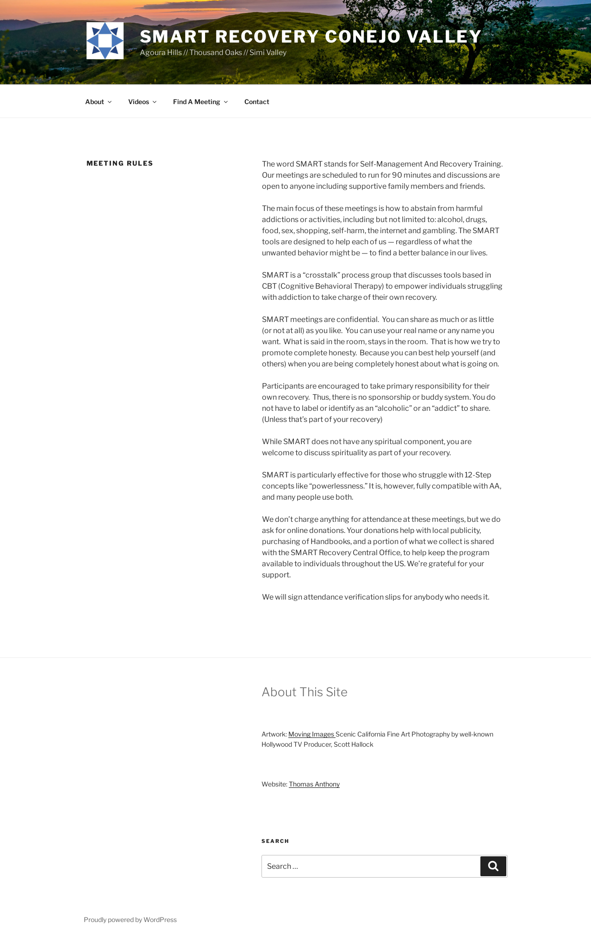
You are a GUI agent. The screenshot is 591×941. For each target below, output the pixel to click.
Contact (256, 101)
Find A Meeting (201, 101)
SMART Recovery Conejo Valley (311, 36)
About (99, 101)
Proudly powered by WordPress (130, 919)
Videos (143, 101)
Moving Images (312, 734)
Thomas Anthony (314, 784)
